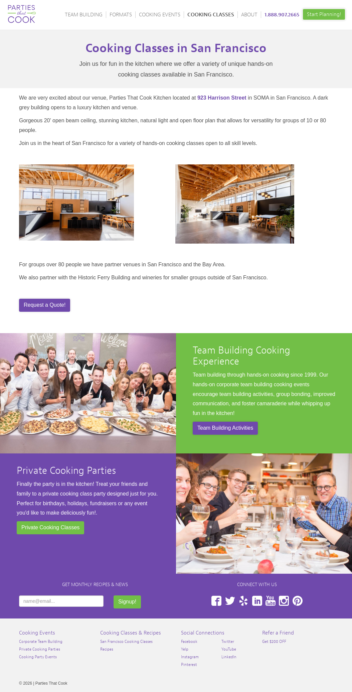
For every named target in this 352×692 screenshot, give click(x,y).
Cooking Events (159, 14)
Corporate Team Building (40, 641)
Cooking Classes (210, 14)
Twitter (230, 600)
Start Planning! (324, 14)
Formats (121, 14)
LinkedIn (257, 600)
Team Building (84, 14)
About (249, 14)
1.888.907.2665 (282, 14)
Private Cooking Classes (50, 527)
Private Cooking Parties (66, 470)
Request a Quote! (44, 305)
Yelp (243, 600)
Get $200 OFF (274, 641)
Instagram (284, 600)
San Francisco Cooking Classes (126, 641)
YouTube (270, 600)
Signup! (127, 601)
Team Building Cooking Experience (241, 356)
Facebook (216, 600)
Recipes (106, 649)
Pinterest (297, 600)
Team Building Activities (225, 428)
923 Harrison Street (221, 98)
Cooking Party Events (38, 657)
